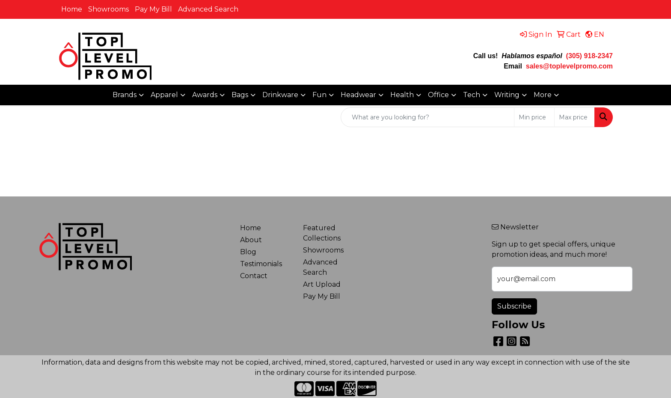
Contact (253, 276)
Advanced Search (208, 9)
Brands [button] (125, 95)
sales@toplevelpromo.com (569, 66)
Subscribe (514, 306)
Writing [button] (507, 95)
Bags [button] (240, 95)
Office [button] (438, 95)
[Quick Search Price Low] (534, 117)
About (251, 240)
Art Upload (322, 284)
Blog (248, 252)
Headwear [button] (358, 95)
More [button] (543, 95)
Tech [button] (471, 95)
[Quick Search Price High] (574, 117)
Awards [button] (204, 95)
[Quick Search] (427, 117)
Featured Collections (322, 233)
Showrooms (108, 9)
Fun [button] (319, 95)
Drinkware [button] (280, 95)
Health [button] (402, 95)
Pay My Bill (153, 9)
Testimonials (261, 264)
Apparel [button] (164, 95)
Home (71, 9)
